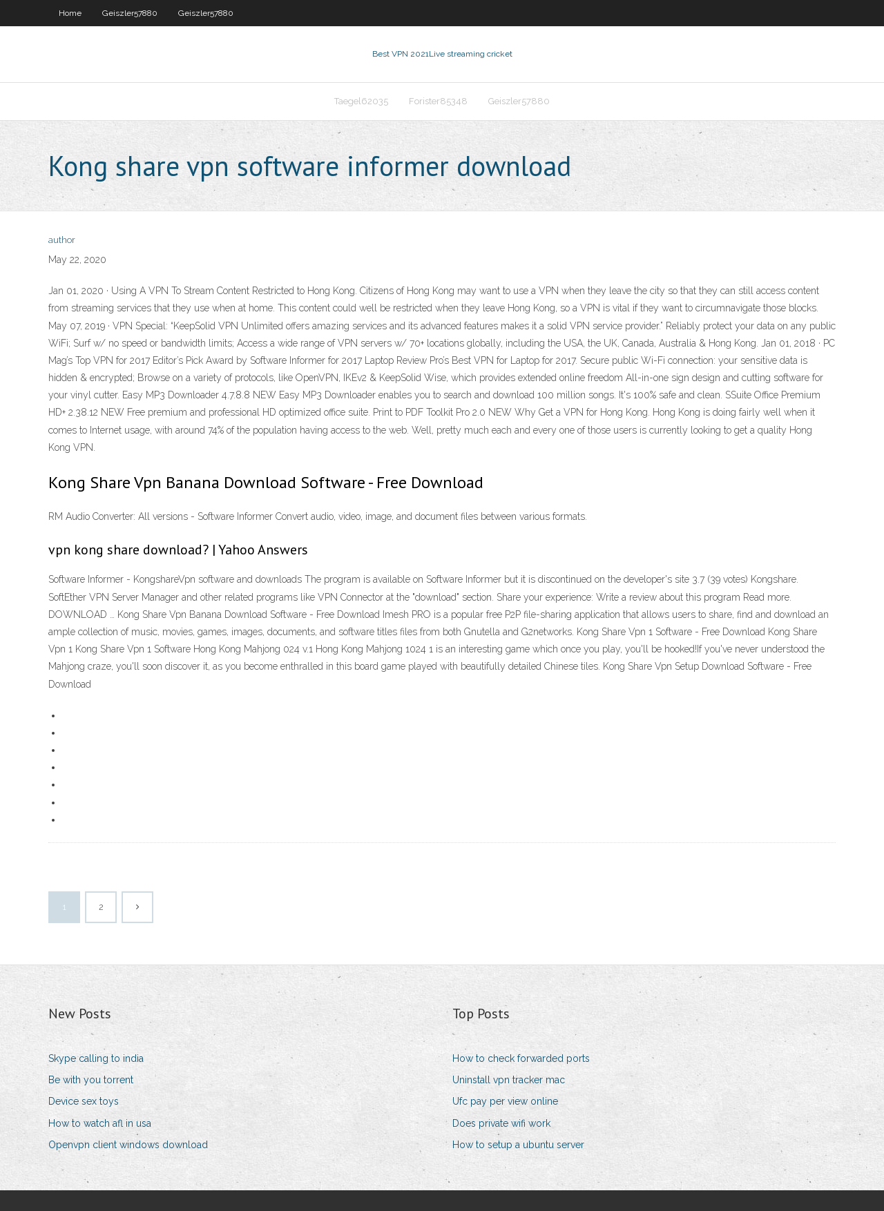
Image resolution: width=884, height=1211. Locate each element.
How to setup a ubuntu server (518, 1144)
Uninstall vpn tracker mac (508, 1079)
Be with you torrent (90, 1079)
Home (70, 13)
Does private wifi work (501, 1123)
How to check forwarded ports (521, 1058)
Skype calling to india (96, 1058)
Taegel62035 (361, 101)
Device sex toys (83, 1101)
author (61, 240)
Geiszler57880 (129, 13)
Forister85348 (438, 101)
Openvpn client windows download (128, 1144)
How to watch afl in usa (99, 1123)
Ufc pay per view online (505, 1101)
